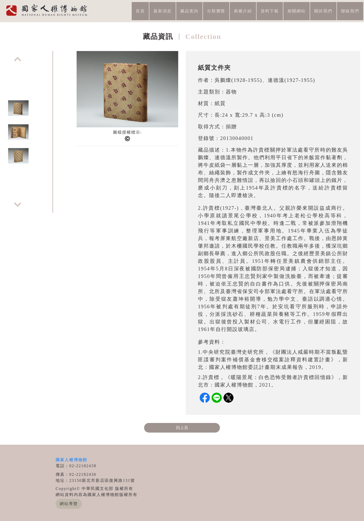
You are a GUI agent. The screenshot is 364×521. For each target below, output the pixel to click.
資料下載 (270, 11)
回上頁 (182, 427)
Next (18, 205)
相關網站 (296, 11)
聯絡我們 (350, 11)
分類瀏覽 (216, 11)
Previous (18, 59)
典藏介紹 (243, 11)
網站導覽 (69, 504)
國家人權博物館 (71, 460)
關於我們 (323, 11)
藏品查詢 (189, 11)
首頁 (140, 11)
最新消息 (162, 11)
